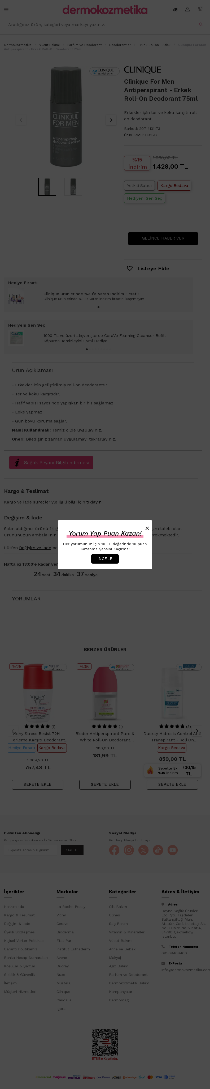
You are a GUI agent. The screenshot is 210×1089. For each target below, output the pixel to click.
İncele (105, 558)
